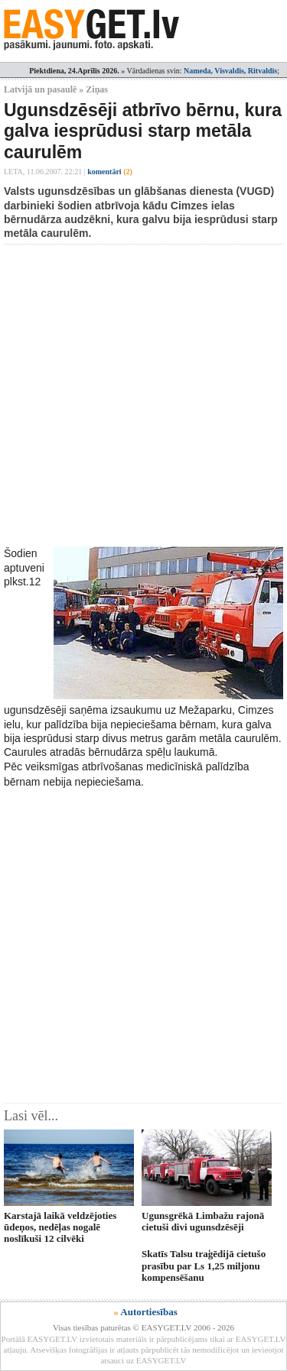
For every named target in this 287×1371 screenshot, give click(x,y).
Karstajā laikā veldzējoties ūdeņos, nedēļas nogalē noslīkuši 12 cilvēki (60, 1227)
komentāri (109, 171)
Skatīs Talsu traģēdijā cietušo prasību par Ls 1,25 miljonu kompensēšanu (204, 1265)
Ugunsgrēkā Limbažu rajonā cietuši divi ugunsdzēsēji (203, 1221)
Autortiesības (148, 1312)
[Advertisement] (143, 395)
